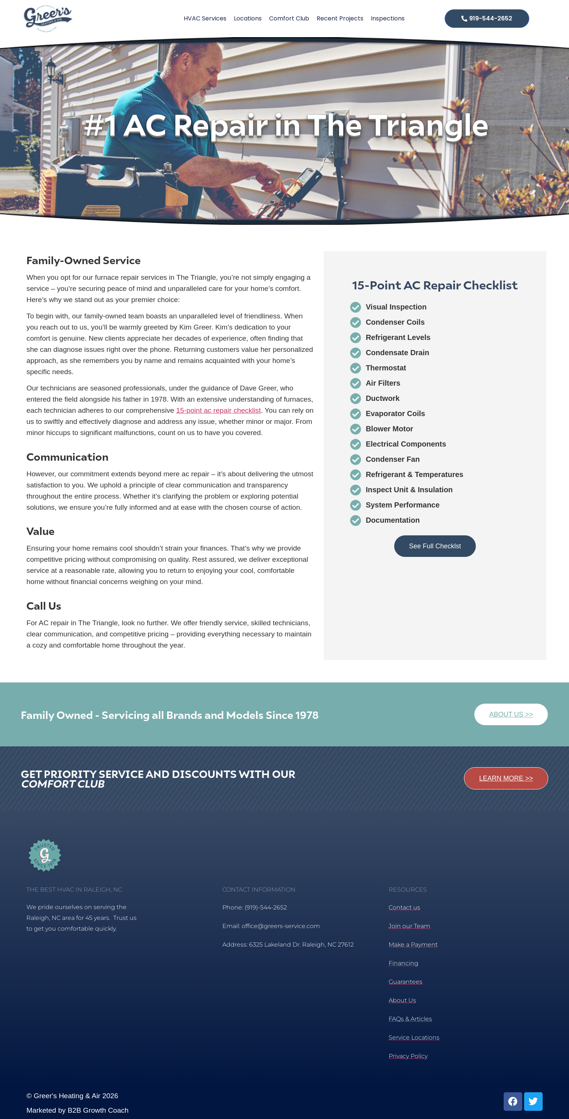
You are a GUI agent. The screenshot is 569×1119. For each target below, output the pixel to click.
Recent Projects (340, 18)
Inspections (388, 18)
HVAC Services (205, 18)
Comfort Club (289, 18)
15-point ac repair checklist (218, 410)
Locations (248, 18)
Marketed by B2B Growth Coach (77, 1110)
